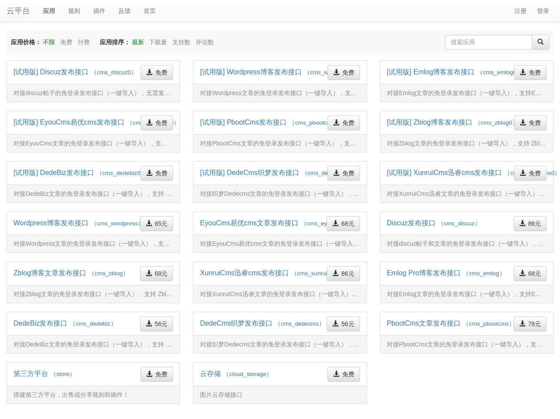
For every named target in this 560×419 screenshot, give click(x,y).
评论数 (205, 42)
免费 (66, 42)
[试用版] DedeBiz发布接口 (79, 172)
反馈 (124, 10)
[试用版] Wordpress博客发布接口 (280, 72)
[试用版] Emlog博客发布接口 (455, 72)
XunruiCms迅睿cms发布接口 (272, 273)
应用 (49, 10)
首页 (150, 10)
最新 (138, 42)
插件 (99, 10)
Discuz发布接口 (434, 223)
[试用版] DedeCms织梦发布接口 (277, 172)
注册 (520, 10)
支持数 (181, 42)
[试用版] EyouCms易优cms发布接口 (96, 122)
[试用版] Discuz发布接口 (75, 72)
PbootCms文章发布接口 (451, 323)
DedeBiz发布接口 (65, 323)
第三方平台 (44, 373)
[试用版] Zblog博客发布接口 (452, 122)
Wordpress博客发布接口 (78, 223)
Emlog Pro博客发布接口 (446, 273)
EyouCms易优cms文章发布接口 (275, 223)
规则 (74, 10)
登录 (543, 10)
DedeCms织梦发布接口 (262, 323)
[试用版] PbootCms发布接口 (272, 122)
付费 (84, 42)
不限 (49, 42)
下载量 (158, 42)
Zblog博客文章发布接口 (71, 273)
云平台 (18, 11)
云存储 (236, 373)
